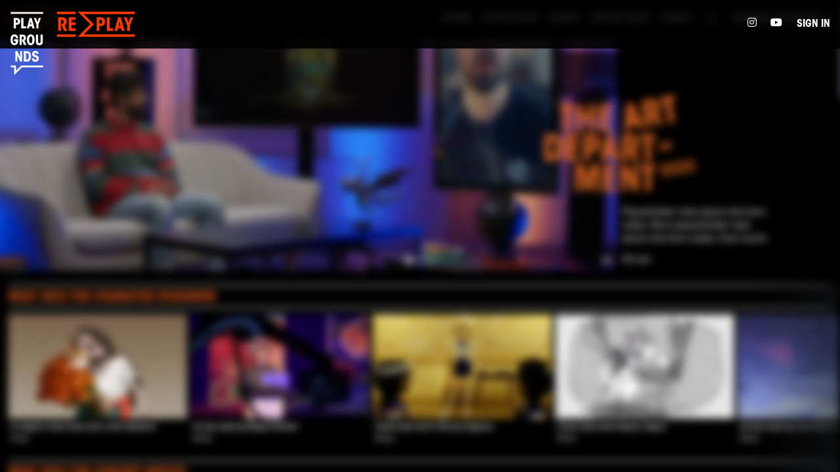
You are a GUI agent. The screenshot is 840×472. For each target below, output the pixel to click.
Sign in (813, 24)
